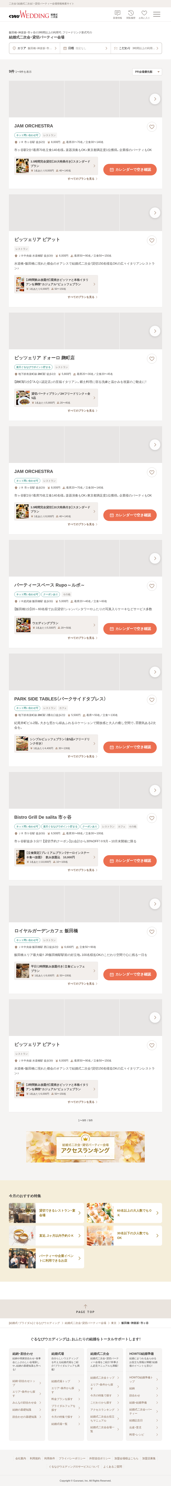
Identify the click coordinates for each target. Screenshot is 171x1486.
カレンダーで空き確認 (130, 169)
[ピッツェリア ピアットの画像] (85, 212)
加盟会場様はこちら (126, 1458)
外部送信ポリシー (100, 1458)
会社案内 (20, 1458)
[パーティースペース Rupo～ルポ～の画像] (85, 558)
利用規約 (35, 1458)
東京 (113, 1323)
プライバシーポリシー (72, 1458)
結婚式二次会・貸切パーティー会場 (85, 1323)
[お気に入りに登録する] (152, 127)
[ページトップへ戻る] (85, 1308)
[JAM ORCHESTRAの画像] (85, 99)
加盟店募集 (149, 1458)
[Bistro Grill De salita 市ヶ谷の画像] (85, 790)
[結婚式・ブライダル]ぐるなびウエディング (34, 1323)
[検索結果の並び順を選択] (147, 71)
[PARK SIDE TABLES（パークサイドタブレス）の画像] (85, 672)
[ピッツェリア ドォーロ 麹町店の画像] (85, 331)
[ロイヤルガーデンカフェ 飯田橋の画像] (85, 904)
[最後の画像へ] (155, 99)
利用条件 (49, 1458)
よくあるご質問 (112, 1466)
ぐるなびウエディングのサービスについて (74, 1466)
